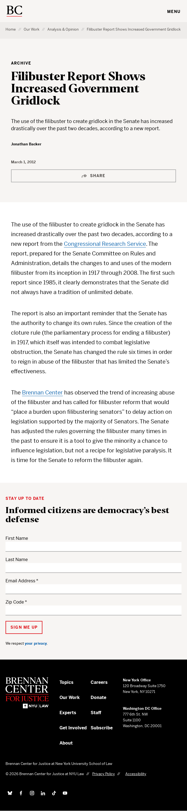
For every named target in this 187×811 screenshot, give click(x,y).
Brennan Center (42, 392)
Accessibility (135, 774)
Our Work (31, 29)
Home (11, 29)
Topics (66, 682)
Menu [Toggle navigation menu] (173, 11)
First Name (17, 538)
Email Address (20, 581)
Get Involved (73, 728)
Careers (99, 682)
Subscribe (102, 728)
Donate (98, 697)
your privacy (36, 643)
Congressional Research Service (105, 244)
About (66, 743)
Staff (96, 713)
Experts (67, 713)
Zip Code (15, 602)
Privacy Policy (103, 774)
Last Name (17, 559)
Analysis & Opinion (63, 29)
